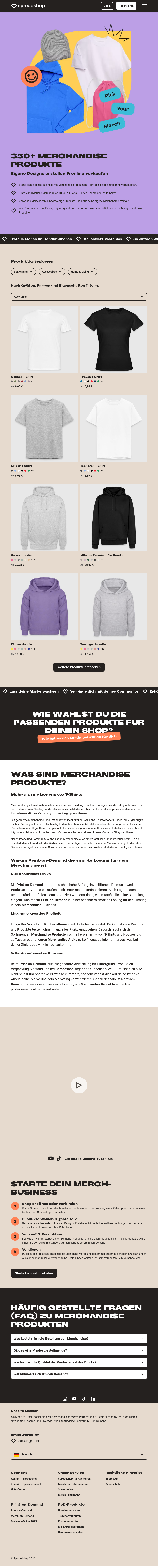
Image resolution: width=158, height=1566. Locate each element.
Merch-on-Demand (22, 1516)
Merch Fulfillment (69, 1495)
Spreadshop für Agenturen (74, 1478)
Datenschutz (112, 1484)
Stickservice (65, 1489)
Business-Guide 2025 (24, 1521)
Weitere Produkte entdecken (79, 667)
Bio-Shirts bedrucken (71, 1526)
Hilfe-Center (18, 1489)
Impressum (112, 1478)
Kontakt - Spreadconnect (26, 1484)
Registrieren (126, 5)
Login (107, 5)
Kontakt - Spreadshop (24, 1478)
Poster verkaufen (68, 1521)
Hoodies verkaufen (69, 1510)
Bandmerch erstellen (70, 1532)
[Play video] (79, 1085)
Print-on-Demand (21, 1510)
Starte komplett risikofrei (34, 1273)
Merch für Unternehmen (73, 1484)
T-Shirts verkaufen (69, 1516)
